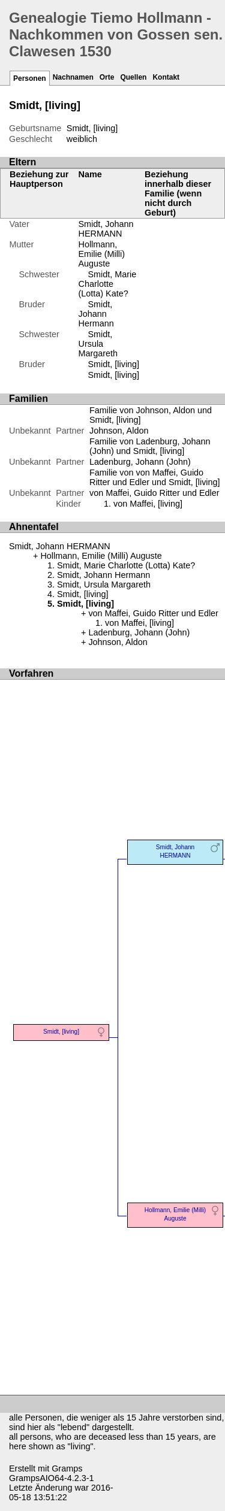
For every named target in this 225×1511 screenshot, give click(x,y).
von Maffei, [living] (147, 503)
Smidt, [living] (114, 364)
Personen (29, 78)
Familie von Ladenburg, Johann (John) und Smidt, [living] (150, 446)
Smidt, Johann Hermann (96, 313)
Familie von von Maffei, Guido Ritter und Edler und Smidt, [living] (154, 477)
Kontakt (165, 77)
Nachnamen (73, 77)
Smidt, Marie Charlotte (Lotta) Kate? (108, 284)
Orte (107, 77)
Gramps (67, 1468)
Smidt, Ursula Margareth (98, 343)
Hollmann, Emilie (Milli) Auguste (102, 254)
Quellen (133, 77)
